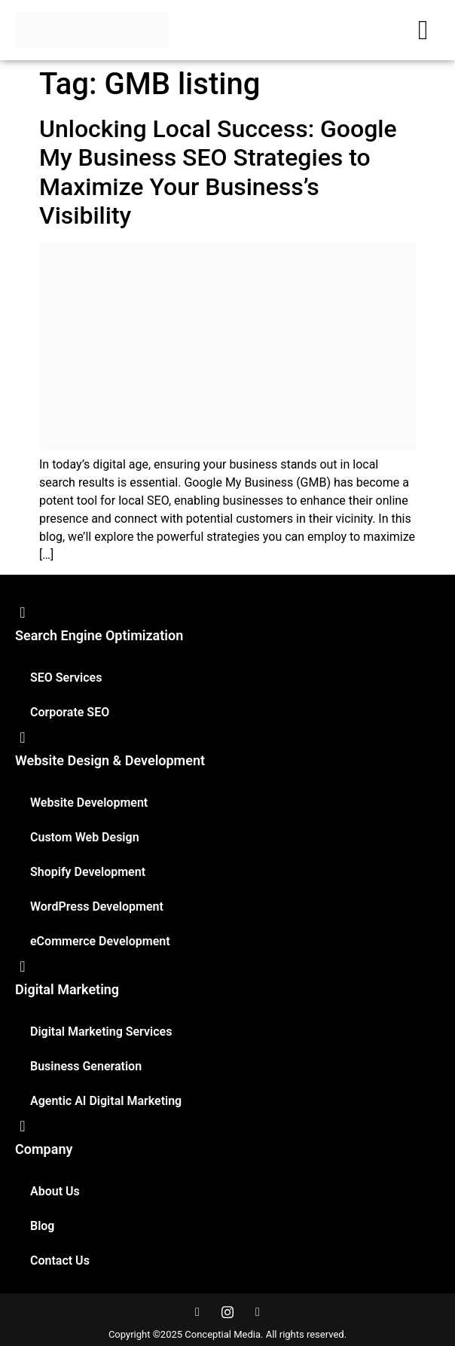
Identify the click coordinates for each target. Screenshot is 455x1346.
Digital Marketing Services (101, 1031)
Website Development (89, 802)
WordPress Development (96, 906)
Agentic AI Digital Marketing (106, 1101)
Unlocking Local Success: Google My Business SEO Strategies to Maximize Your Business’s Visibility (218, 172)
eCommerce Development (100, 941)
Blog (42, 1226)
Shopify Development (87, 872)
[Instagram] (227, 1312)
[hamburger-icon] (423, 30)
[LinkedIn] (257, 1312)
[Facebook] (197, 1312)
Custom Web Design (84, 837)
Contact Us (60, 1260)
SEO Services (66, 677)
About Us (55, 1191)
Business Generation (86, 1066)
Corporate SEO (69, 712)
